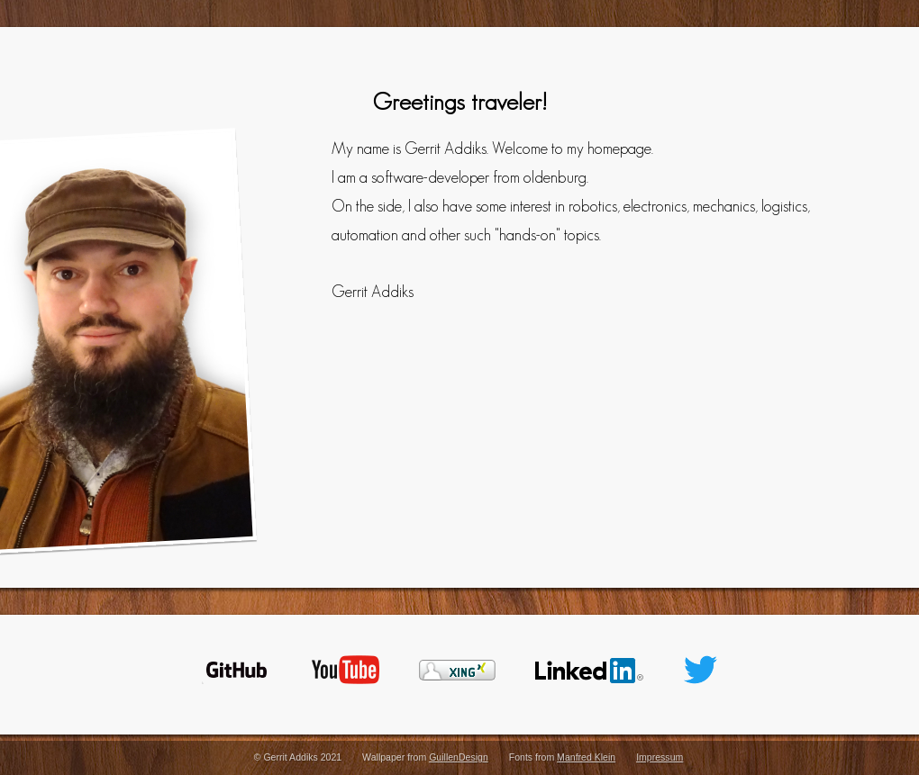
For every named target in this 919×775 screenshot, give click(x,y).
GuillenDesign (458, 757)
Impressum (659, 757)
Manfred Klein (586, 757)
